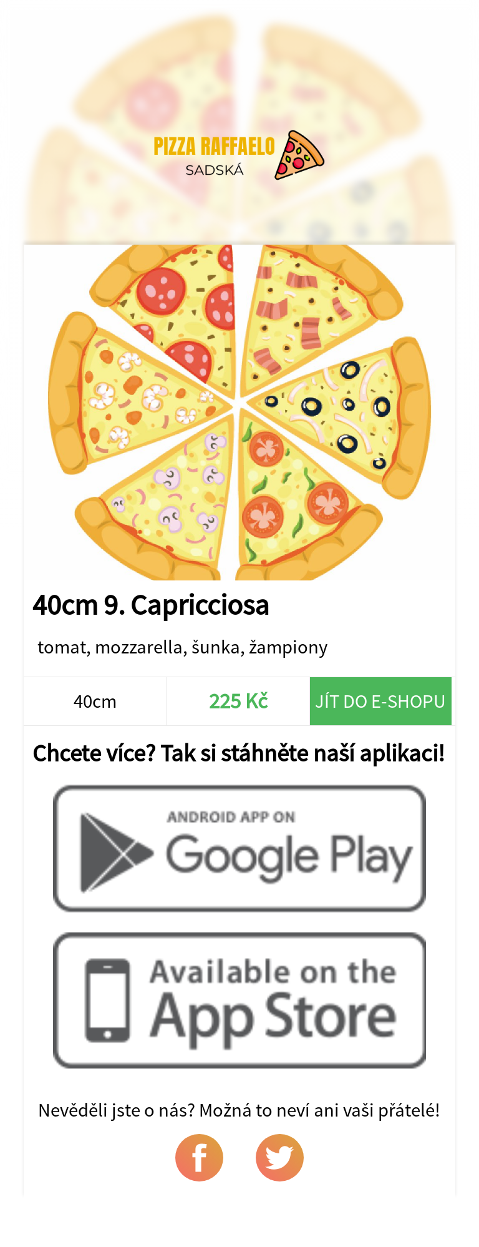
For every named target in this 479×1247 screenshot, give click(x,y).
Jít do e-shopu (380, 701)
